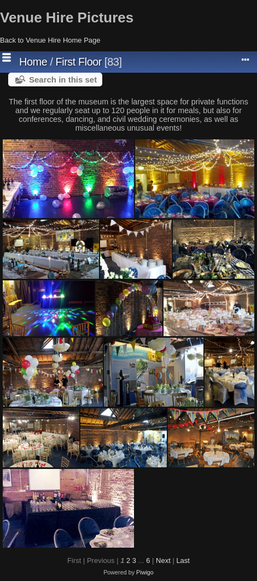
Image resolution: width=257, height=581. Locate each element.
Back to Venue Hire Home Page (50, 40)
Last (183, 560)
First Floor (79, 62)
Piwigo (145, 572)
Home (33, 62)
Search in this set (63, 79)
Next (163, 560)
